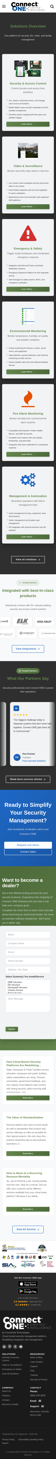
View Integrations (28, 649)
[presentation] (25, 1019)
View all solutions (28, 559)
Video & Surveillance (12, 1365)
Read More (28, 1098)
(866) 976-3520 (37, 1395)
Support (34, 1366)
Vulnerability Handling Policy (31, 1439)
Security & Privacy (38, 1379)
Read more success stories (28, 779)
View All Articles (28, 1229)
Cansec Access (28, 990)
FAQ (32, 1370)
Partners (6, 1395)
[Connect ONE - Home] (28, 6)
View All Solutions (10, 1373)
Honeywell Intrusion (28, 987)
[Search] (52, 6)
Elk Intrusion (28, 985)
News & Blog (36, 1357)
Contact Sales (28, 851)
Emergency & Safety (11, 1369)
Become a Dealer (10, 1404)
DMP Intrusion (28, 982)
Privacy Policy (8, 1439)
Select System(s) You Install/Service (25, 976)
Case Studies (36, 1362)
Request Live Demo (28, 845)
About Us (6, 1391)
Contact (5, 1400)
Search (5, 1443)
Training (34, 1375)
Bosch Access (28, 993)
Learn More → (28, 124)
